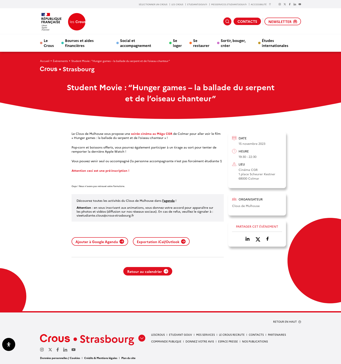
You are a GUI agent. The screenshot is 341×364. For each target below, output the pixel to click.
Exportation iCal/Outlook (161, 241)
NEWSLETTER (282, 21)
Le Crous (49, 43)
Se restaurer (201, 43)
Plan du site (128, 358)
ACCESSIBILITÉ (261, 4)
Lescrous (158, 334)
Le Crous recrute (232, 334)
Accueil (44, 61)
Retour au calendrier (147, 271)
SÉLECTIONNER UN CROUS (153, 4)
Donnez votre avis (200, 341)
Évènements (60, 61)
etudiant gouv (180, 334)
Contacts (256, 334)
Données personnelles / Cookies (60, 358)
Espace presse (228, 341)
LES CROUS (177, 4)
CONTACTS (247, 21)
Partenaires (277, 334)
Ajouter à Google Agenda (99, 241)
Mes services (205, 334)
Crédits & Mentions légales (100, 358)
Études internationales (275, 43)
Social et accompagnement (135, 43)
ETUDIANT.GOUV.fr (197, 4)
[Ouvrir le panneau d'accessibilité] (8, 344)
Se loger (177, 43)
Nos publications (255, 341)
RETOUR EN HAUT (285, 321)
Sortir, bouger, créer (233, 43)
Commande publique (166, 341)
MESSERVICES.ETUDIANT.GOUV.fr (229, 4)
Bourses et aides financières (79, 43)
